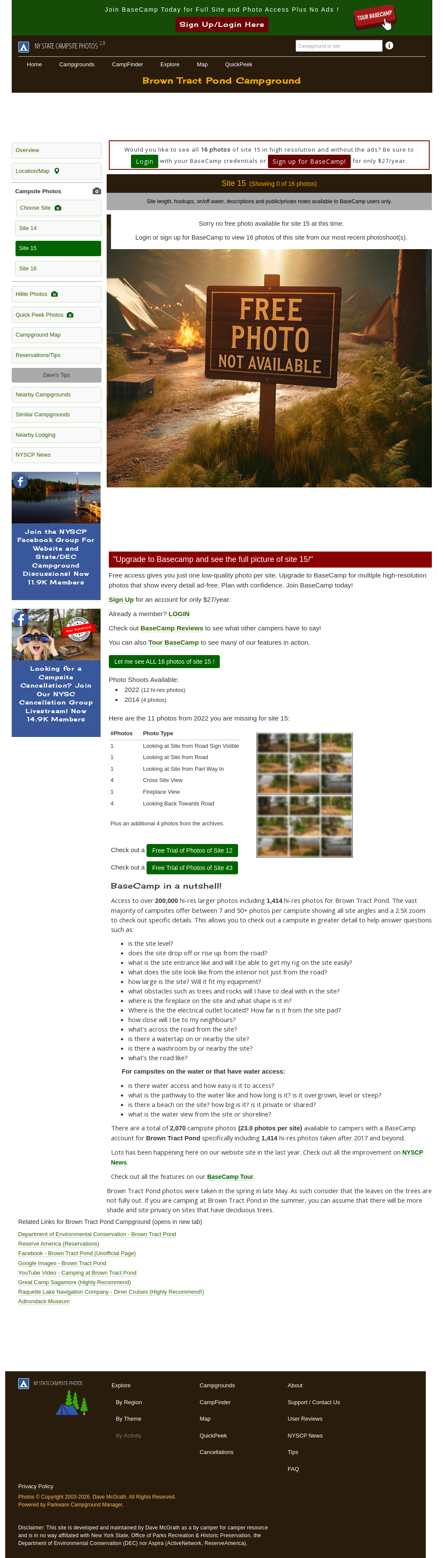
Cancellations (216, 1452)
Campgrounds (77, 64)
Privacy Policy (35, 1486)
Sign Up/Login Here (222, 24)
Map (202, 64)
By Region (129, 1402)
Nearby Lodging (36, 435)
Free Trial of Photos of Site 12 (192, 850)
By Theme (128, 1418)
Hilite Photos (37, 294)
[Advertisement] (222, 116)
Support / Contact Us (314, 1402)
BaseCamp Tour (230, 1176)
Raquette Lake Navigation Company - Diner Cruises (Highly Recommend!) (111, 1292)
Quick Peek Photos (44, 315)
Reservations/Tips (38, 355)
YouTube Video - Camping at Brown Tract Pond (77, 1272)
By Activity (128, 1435)
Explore (170, 64)
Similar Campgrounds (43, 414)
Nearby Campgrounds (43, 394)
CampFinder (127, 64)
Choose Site (40, 208)
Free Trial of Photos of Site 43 (192, 867)
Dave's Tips (56, 375)
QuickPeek (238, 64)
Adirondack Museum (44, 1301)
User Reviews (305, 1418)
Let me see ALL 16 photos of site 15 (164, 661)
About (295, 1385)
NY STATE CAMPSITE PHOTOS (50, 1383)
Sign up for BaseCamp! (309, 161)
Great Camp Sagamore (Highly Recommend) (74, 1282)
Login (144, 161)
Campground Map (38, 334)
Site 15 (27, 248)
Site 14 (27, 228)
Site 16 (27, 268)
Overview (27, 150)
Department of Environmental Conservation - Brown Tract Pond (97, 1234)
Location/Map (38, 171)
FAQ (293, 1469)
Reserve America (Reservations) (58, 1243)
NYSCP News (33, 454)
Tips (293, 1452)
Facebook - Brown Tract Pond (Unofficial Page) (77, 1253)
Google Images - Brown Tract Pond (62, 1263)
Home (34, 64)
